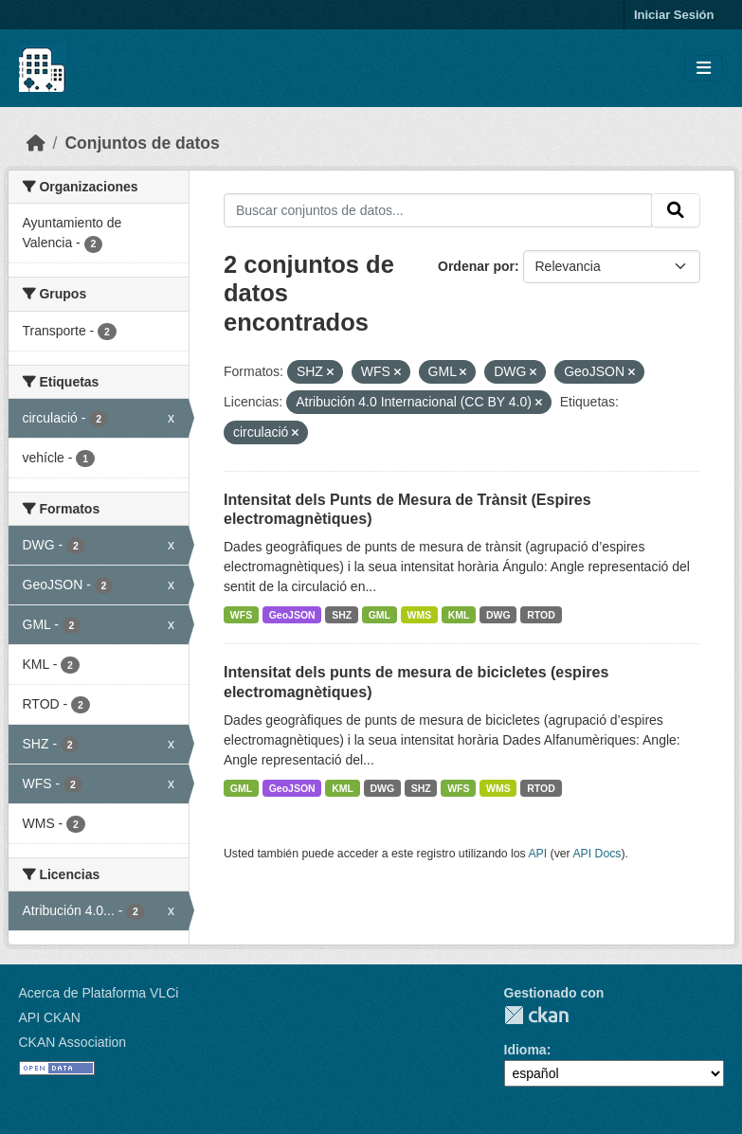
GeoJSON (292, 615)
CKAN (536, 1015)
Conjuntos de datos (141, 143)
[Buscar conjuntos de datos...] (438, 210)
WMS (419, 615)
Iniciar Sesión (674, 15)
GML (379, 615)
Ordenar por (476, 266)
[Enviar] (675, 210)
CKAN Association (73, 1042)
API (537, 853)
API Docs (596, 853)
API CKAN (50, 1017)
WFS (241, 615)
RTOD (541, 615)
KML (459, 615)
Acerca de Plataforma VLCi (99, 992)
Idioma (525, 1049)
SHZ (342, 615)
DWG (498, 615)
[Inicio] (36, 143)
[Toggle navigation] (703, 68)
